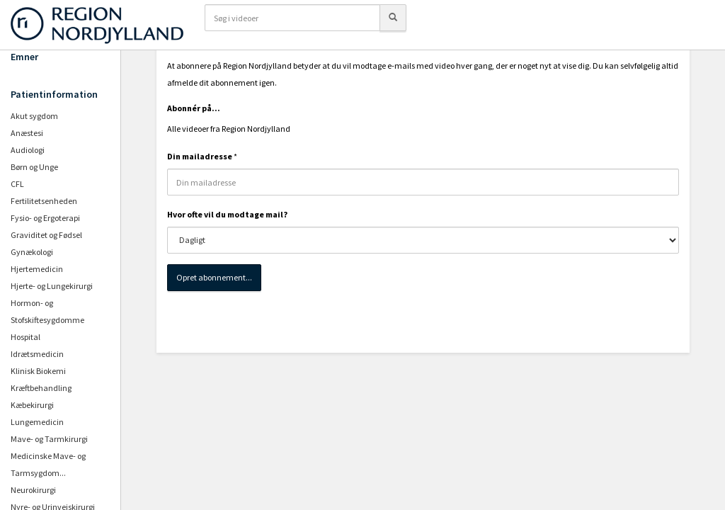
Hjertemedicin (37, 269)
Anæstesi (27, 133)
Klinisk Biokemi (38, 371)
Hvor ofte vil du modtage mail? (227, 214)
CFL (17, 183)
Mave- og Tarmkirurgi (49, 439)
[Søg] (392, 17)
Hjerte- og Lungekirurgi (52, 285)
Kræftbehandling (41, 387)
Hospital (25, 337)
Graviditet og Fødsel (46, 235)
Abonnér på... (193, 108)
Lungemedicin (37, 421)
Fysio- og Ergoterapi (45, 217)
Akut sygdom (34, 115)
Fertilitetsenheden (44, 201)
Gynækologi (32, 251)
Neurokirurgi (33, 489)
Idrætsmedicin (37, 353)
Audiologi (28, 149)
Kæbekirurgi (32, 405)
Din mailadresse (199, 156)
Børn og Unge (34, 167)
